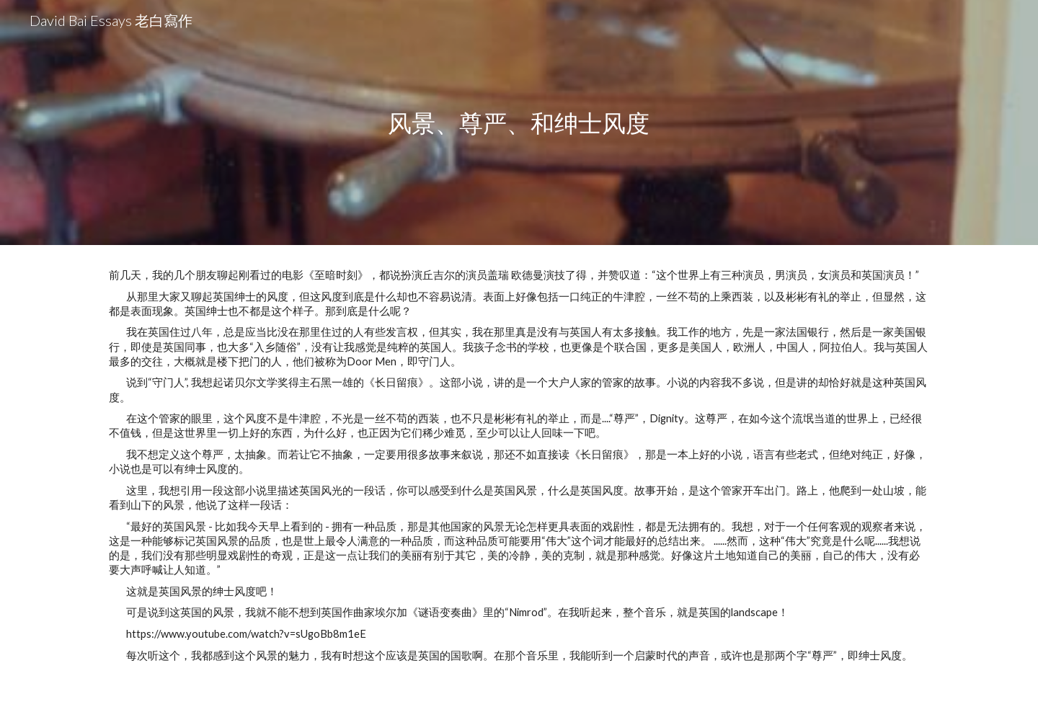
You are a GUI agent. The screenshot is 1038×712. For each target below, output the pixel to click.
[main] (519, 123)
